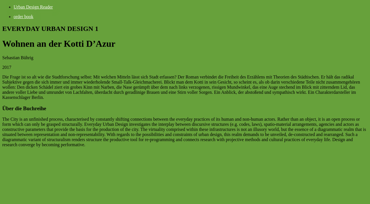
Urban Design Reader (33, 7)
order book (23, 16)
